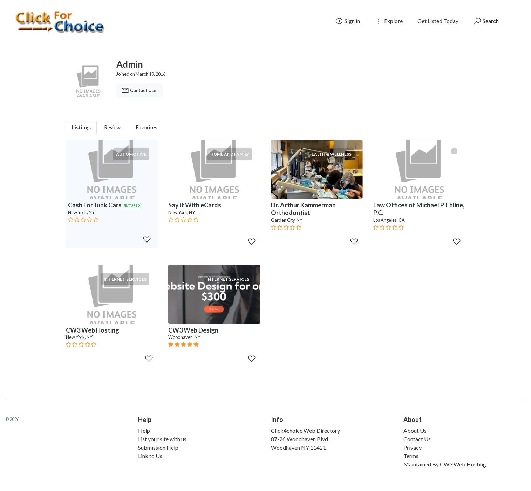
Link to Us (150, 455)
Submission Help (158, 447)
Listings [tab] (81, 127)
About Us (415, 430)
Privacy (412, 447)
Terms (410, 455)
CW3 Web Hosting (463, 464)
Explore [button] (389, 21)
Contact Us (417, 439)
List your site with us (162, 439)
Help (144, 430)
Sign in (347, 21)
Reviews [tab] (113, 127)
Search (486, 21)
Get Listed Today (437, 21)
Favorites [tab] (146, 127)
